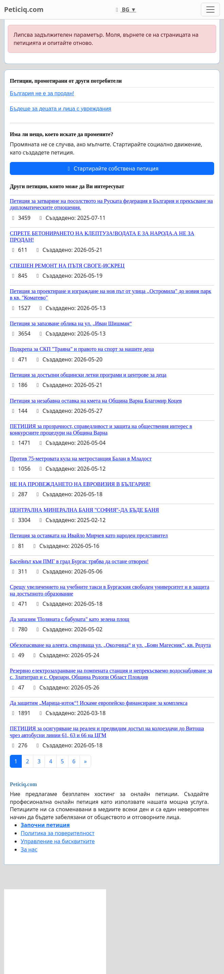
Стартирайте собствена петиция (111, 168)
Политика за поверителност (57, 833)
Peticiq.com (24, 9)
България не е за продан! (42, 93)
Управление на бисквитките (58, 841)
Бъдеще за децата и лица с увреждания (60, 109)
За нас (29, 849)
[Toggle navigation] (210, 9)
